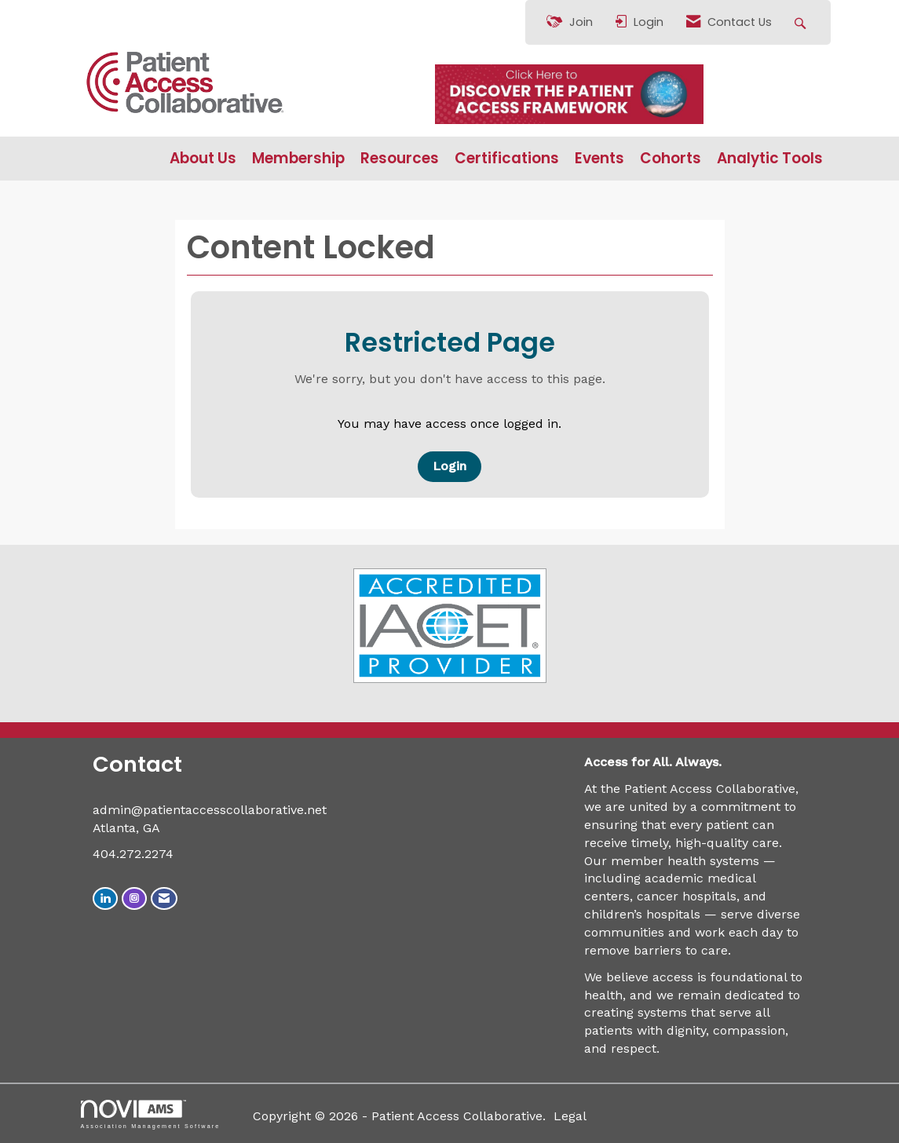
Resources (399, 158)
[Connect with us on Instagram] (134, 898)
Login (449, 465)
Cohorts (670, 158)
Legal (570, 1115)
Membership (298, 158)
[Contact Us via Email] (164, 898)
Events (599, 158)
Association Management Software (151, 1114)
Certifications (507, 158)
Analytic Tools (770, 158)
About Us (203, 158)
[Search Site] (802, 22)
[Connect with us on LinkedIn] (105, 898)
